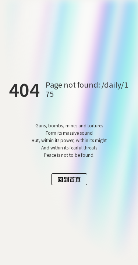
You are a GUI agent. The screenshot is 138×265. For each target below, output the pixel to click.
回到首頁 (69, 179)
